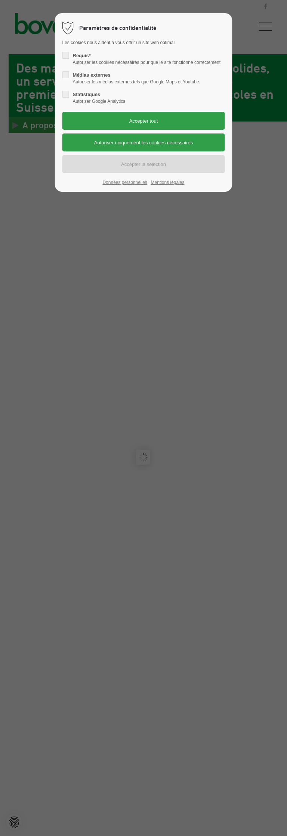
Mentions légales (167, 182)
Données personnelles (124, 182)
